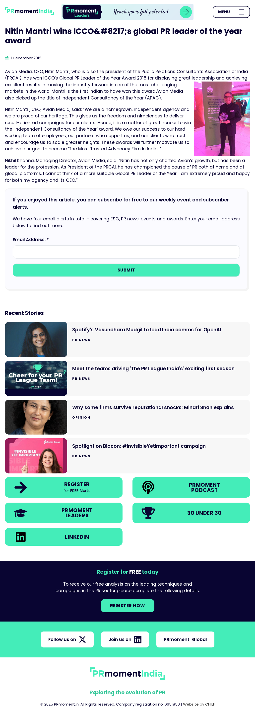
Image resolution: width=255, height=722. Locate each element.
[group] (127, 12)
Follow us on (67, 639)
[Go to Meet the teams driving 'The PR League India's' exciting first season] (127, 378)
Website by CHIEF (199, 704)
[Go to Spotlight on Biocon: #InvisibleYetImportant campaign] (127, 455)
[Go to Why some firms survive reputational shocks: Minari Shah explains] (127, 417)
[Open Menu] (231, 12)
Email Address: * (31, 240)
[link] (127, 12)
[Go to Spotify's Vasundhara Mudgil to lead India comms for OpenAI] (127, 339)
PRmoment (185, 639)
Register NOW (127, 606)
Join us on (125, 639)
